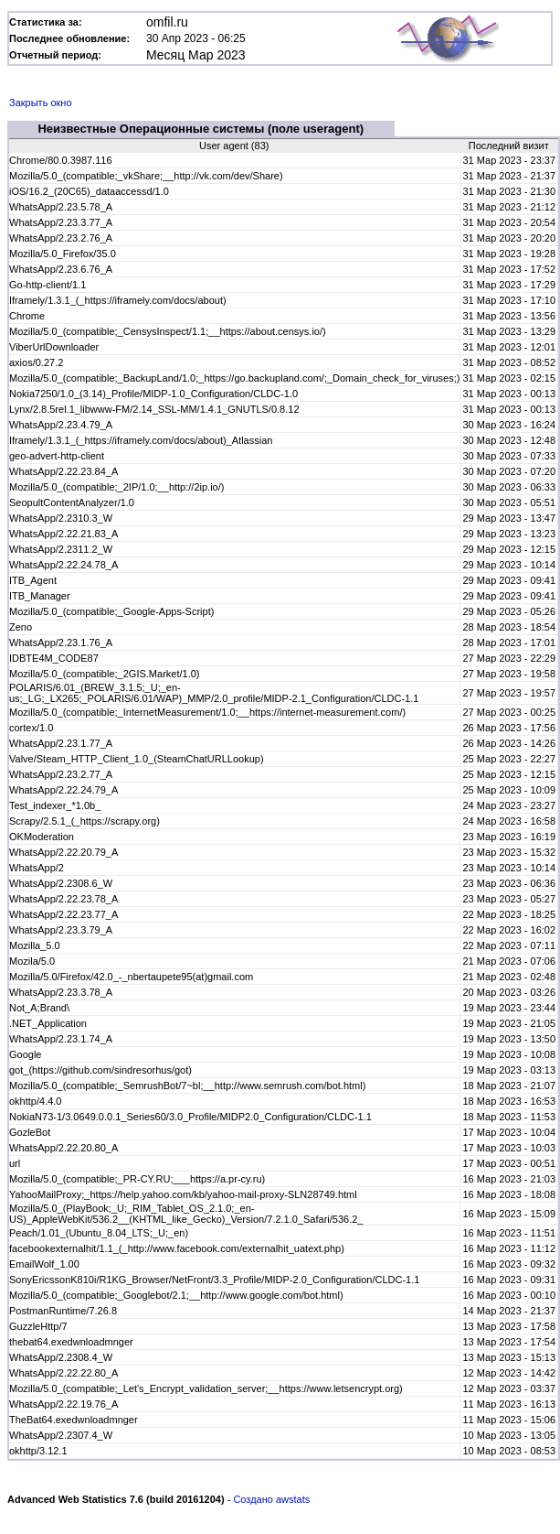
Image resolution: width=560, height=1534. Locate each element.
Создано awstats (271, 1499)
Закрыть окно (40, 102)
